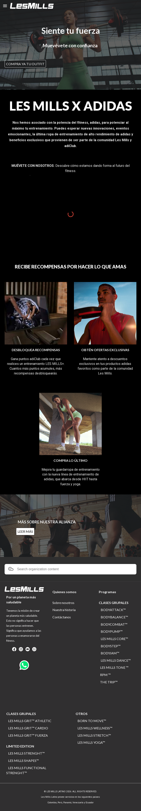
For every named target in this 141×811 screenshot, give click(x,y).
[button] (5, 5)
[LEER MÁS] (25, 531)
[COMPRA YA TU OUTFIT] (25, 64)
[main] (71, 30)
